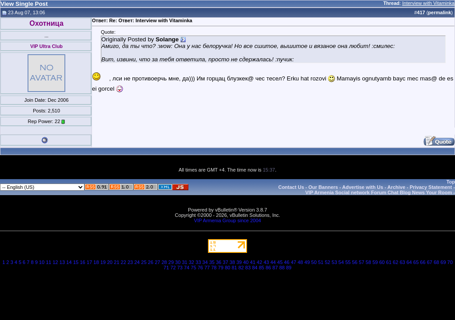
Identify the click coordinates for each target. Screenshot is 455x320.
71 (166, 267)
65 (416, 262)
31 (184, 262)
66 (422, 262)
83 (248, 267)
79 (221, 267)
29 (171, 262)
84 (254, 267)
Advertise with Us (362, 187)
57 (361, 262)
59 (375, 262)
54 (341, 262)
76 (200, 267)
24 (137, 262)
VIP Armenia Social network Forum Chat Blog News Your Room (378, 192)
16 (82, 262)
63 (402, 262)
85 (261, 267)
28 (164, 262)
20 (109, 262)
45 (280, 262)
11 (48, 262)
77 (207, 267)
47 (293, 262)
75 (193, 267)
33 (198, 262)
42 (259, 262)
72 (173, 267)
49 (307, 262)
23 (130, 262)
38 (232, 262)
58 (368, 262)
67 (429, 262)
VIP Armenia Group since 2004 (227, 220)
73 (180, 267)
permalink (439, 12)
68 (436, 262)
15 (75, 262)
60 (381, 262)
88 (281, 267)
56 (354, 262)
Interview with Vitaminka (428, 3)
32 (191, 262)
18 (96, 262)
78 (213, 267)
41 (252, 262)
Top (451, 181)
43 (266, 262)
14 (69, 262)
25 (144, 262)
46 (286, 262)
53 (334, 262)
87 (275, 267)
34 (205, 262)
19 (103, 262)
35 (212, 262)
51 (320, 262)
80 (227, 267)
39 (239, 262)
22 (123, 262)
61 (388, 262)
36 (218, 262)
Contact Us (291, 187)
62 (395, 262)
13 (62, 262)
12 (55, 262)
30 (177, 262)
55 (348, 262)
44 (272, 262)
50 (313, 262)
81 (234, 267)
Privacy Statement (431, 187)
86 (268, 267)
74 (186, 267)
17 (89, 262)
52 (327, 262)
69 (443, 262)
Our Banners (323, 187)
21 (116, 262)
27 (157, 262)
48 (300, 262)
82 (241, 267)
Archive (396, 187)
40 (245, 262)
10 (41, 262)
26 (150, 262)
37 (225, 262)
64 (409, 262)
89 (288, 267)
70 (450, 262)
